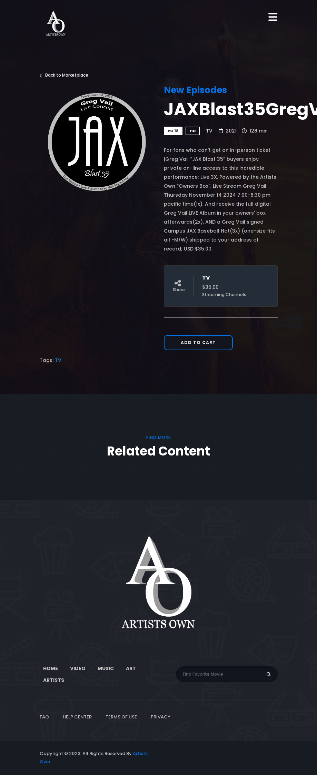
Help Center (77, 717)
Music (106, 668)
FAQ (44, 717)
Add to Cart (198, 342)
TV (209, 130)
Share (179, 286)
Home (50, 668)
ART (131, 668)
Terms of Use (121, 717)
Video (78, 668)
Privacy (160, 717)
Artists (53, 680)
